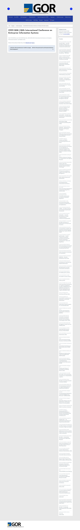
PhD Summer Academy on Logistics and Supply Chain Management (64, 172)
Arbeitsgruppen (23, 17)
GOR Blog (35, 20)
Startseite (11, 17)
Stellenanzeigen (60, 17)
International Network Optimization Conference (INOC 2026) (64, 64)
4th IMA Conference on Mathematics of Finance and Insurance (65, 223)
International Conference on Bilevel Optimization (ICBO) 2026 (65, 347)
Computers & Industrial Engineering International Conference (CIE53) (64, 465)
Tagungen (52, 17)
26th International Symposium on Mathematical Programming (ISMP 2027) (65, 502)
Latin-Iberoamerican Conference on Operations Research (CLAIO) (64, 476)
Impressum (46, 20)
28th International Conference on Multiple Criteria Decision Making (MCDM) (65, 135)
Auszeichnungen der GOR (43, 17)
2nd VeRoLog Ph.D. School (64, 272)
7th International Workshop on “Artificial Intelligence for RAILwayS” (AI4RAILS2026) (65, 394)
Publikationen (68, 17)
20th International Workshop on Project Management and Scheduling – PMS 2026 (65, 52)
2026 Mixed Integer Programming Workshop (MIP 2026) (65, 122)
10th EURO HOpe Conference (65, 454)
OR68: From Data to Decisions (65, 407)
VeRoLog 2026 (62, 280)
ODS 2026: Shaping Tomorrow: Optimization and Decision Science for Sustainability (65, 402)
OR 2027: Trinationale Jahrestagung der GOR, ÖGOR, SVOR (65, 508)
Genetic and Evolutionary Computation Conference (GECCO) (64, 311)
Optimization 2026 (63, 334)
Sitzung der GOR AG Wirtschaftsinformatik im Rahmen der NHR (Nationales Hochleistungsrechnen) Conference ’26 (65, 413)
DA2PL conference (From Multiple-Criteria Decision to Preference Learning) (65, 58)
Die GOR (16, 17)
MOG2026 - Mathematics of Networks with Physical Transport (64, 128)
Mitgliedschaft (32, 17)
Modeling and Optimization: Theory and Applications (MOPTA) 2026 (64, 354)
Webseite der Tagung (30, 42)
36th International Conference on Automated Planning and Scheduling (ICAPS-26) (65, 247)
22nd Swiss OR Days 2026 (64, 294)
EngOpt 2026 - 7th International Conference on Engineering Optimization (65, 420)
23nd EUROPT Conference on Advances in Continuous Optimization (65, 299)
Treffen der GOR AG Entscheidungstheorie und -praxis (65, 141)
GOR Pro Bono (29, 20)
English (52, 20)
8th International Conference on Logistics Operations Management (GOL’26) (65, 97)
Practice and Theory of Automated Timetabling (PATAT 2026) (64, 369)
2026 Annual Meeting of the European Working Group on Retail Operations (65, 444)
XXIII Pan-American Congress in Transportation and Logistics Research (65, 158)
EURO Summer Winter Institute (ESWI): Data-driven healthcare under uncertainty (65, 432)
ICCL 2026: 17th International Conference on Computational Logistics (65, 375)
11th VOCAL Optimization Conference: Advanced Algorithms (64, 197)
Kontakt (41, 20)
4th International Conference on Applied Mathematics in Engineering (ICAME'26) (65, 387)
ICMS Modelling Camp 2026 (64, 74)
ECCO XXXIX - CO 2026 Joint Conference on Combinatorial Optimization (65, 116)
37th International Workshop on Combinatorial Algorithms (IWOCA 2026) (65, 190)
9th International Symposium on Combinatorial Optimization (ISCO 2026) (65, 91)
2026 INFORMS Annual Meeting (65, 471)
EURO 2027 (61, 496)
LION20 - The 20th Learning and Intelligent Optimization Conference (65, 209)
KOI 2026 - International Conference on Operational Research (64, 438)
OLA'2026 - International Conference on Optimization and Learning (65, 79)
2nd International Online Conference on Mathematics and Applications (65, 203)
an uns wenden (67, 34)
